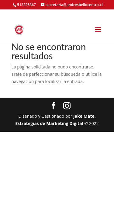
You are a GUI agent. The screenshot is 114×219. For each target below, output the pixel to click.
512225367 (26, 4)
